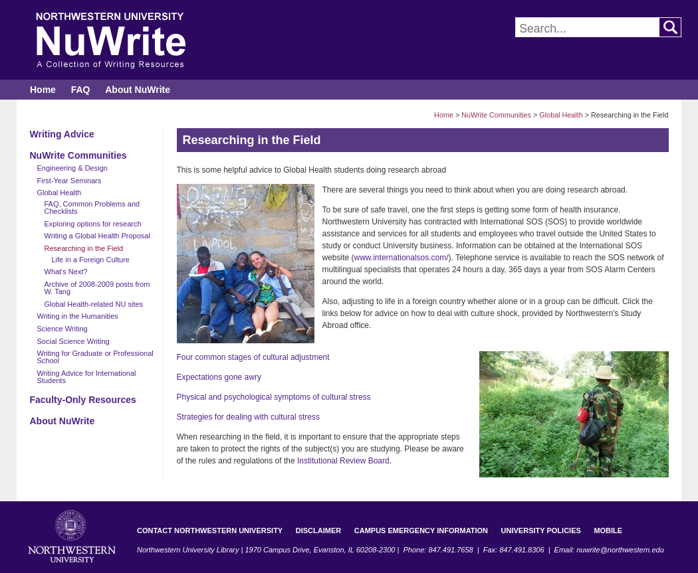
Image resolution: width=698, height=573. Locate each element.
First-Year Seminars (69, 181)
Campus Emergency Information (421, 530)
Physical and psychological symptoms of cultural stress (274, 397)
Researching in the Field (84, 248)
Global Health (560, 115)
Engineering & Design (72, 168)
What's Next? (66, 272)
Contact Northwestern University (210, 530)
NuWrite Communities (496, 115)
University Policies (541, 530)
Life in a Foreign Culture (91, 260)
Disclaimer (318, 530)
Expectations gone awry (219, 377)
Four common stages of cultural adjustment (253, 357)
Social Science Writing (73, 341)
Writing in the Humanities (77, 316)
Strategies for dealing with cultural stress (248, 417)
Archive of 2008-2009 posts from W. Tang (97, 287)
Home (43, 89)
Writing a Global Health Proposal (97, 236)
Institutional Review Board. (344, 460)
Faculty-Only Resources (83, 399)
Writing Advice (62, 134)
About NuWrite (137, 89)
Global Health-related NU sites (94, 304)
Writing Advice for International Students (86, 376)
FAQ (80, 89)
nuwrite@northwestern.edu (620, 550)
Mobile (608, 530)
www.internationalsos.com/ (401, 257)
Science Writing (62, 329)
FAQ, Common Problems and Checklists (92, 207)
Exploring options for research (93, 224)
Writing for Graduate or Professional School (95, 357)
